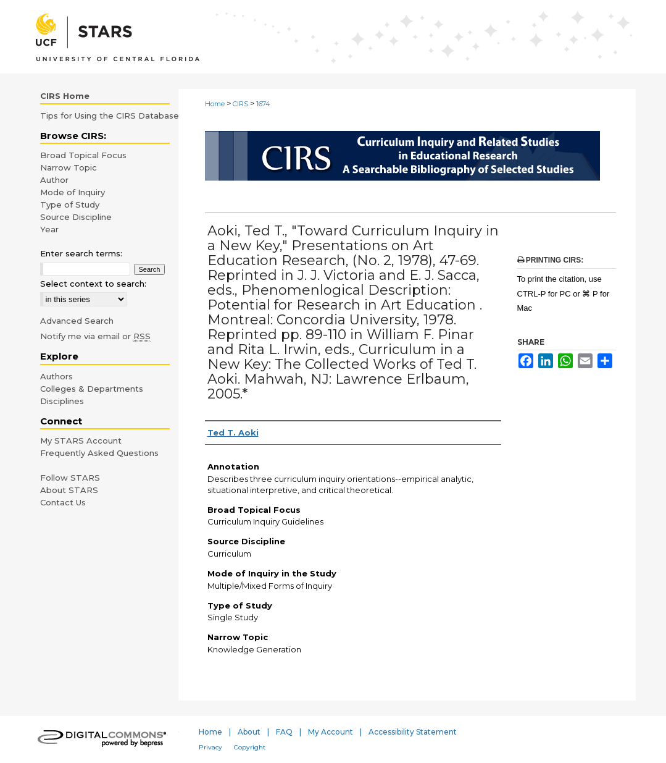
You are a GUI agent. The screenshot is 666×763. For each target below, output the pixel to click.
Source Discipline (76, 217)
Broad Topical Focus (83, 155)
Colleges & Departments (91, 389)
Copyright (249, 747)
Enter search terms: (81, 253)
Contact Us (63, 502)
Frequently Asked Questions (99, 453)
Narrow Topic (68, 167)
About (249, 731)
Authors (56, 376)
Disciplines (62, 401)
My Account (330, 731)
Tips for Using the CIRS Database (109, 115)
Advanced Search (77, 321)
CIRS (240, 103)
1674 (263, 103)
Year (49, 229)
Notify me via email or (95, 336)
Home (215, 103)
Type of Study (69, 204)
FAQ (284, 731)
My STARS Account (81, 440)
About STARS (69, 490)
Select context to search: (93, 284)
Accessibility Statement (412, 731)
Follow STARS (70, 478)
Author (54, 180)
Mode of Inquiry (72, 192)
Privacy (210, 747)
